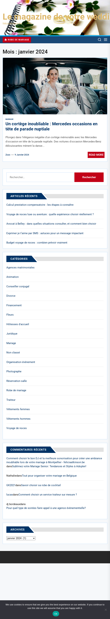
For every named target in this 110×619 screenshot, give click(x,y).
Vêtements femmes (18, 409)
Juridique (11, 333)
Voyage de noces (16, 428)
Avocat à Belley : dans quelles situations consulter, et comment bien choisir (51, 223)
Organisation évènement (20, 362)
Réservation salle (16, 381)
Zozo (7, 155)
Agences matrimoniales (20, 267)
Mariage (9, 119)
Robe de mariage (16, 390)
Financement (14, 305)
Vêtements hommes (18, 418)
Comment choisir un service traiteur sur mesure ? (47, 494)
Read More (96, 154)
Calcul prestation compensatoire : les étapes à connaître (40, 204)
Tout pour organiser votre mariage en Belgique (49, 475)
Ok (55, 613)
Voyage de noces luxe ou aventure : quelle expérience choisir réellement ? (50, 214)
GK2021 (10, 485)
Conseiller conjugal (17, 286)
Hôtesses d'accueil (17, 324)
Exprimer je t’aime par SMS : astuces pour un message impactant (44, 233)
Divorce (10, 295)
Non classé (13, 352)
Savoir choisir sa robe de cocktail (41, 485)
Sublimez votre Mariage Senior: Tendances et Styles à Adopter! (49, 466)
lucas (9, 494)
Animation (12, 276)
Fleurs (10, 314)
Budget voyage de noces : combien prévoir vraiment (36, 242)
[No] (105, 609)
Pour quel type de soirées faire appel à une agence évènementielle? (46, 508)
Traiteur (10, 399)
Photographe (13, 371)
